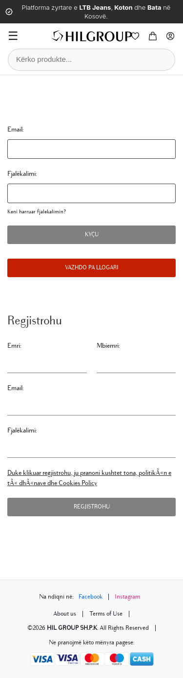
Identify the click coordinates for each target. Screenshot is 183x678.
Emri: (14, 345)
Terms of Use (105, 614)
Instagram (127, 597)
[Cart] (153, 36)
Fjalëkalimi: (22, 174)
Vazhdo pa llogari (91, 267)
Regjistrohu (92, 506)
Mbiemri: (108, 345)
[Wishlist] (135, 36)
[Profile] (170, 36)
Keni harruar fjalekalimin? (36, 211)
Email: (15, 129)
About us (64, 614)
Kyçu (92, 234)
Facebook (90, 597)
